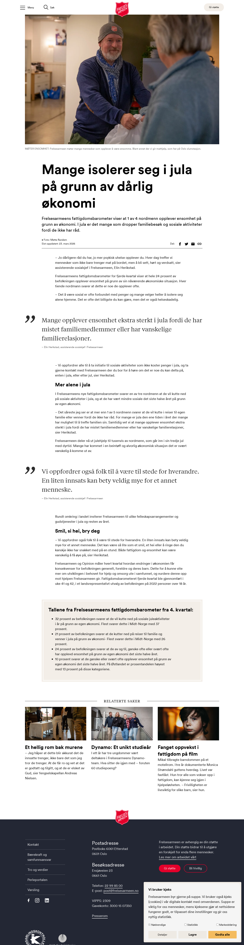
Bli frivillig (195, 868)
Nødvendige (158, 924)
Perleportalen (37, 880)
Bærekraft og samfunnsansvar (39, 857)
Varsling (33, 890)
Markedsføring (228, 924)
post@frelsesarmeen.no (120, 890)
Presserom (100, 916)
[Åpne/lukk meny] (27, 7)
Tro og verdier (37, 870)
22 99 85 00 (114, 885)
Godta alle (222, 934)
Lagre (193, 934)
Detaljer (162, 934)
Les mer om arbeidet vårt (177, 857)
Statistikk (192, 924)
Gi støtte (170, 868)
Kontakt (33, 844)
